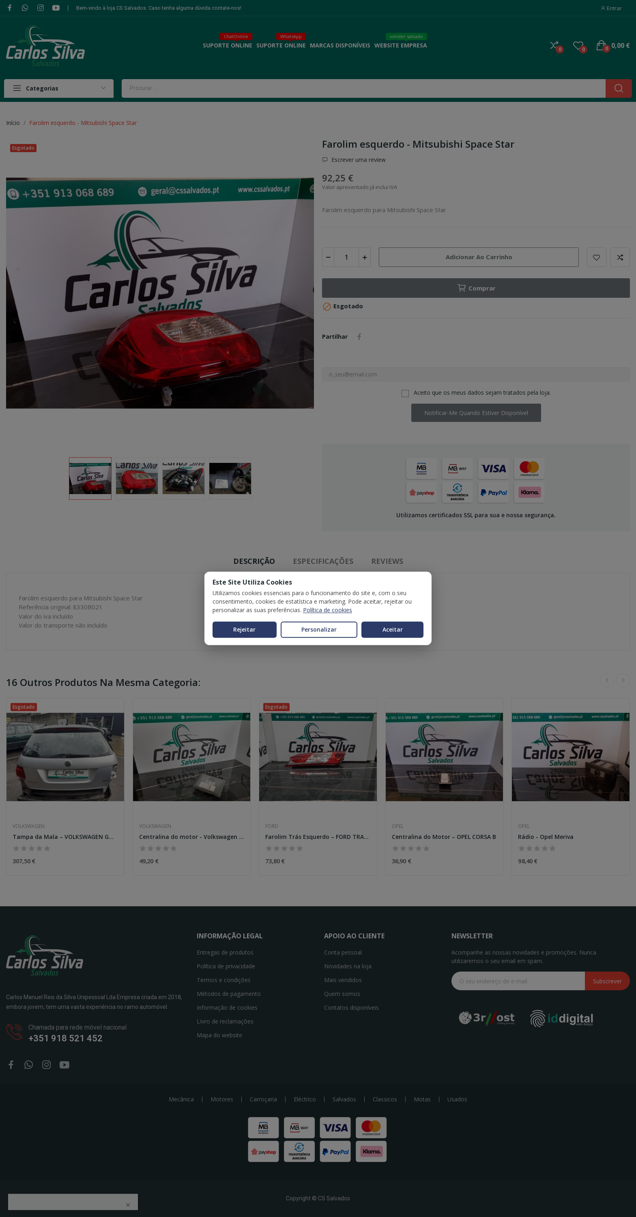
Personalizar (319, 629)
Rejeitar (244, 629)
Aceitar (392, 629)
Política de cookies (327, 610)
